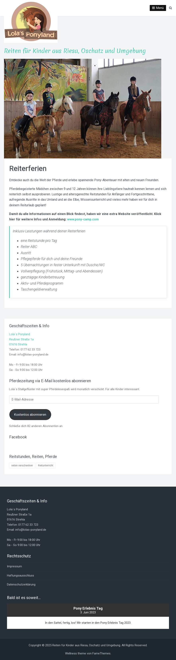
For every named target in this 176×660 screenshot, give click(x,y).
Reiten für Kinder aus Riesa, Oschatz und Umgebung (75, 51)
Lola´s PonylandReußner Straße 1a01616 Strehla (21, 339)
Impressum (14, 566)
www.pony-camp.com (83, 219)
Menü (160, 8)
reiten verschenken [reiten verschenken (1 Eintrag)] (22, 465)
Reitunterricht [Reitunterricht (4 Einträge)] (45, 465)
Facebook (18, 437)
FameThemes (101, 653)
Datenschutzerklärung (21, 584)
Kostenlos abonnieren (30, 414)
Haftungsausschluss (20, 575)
